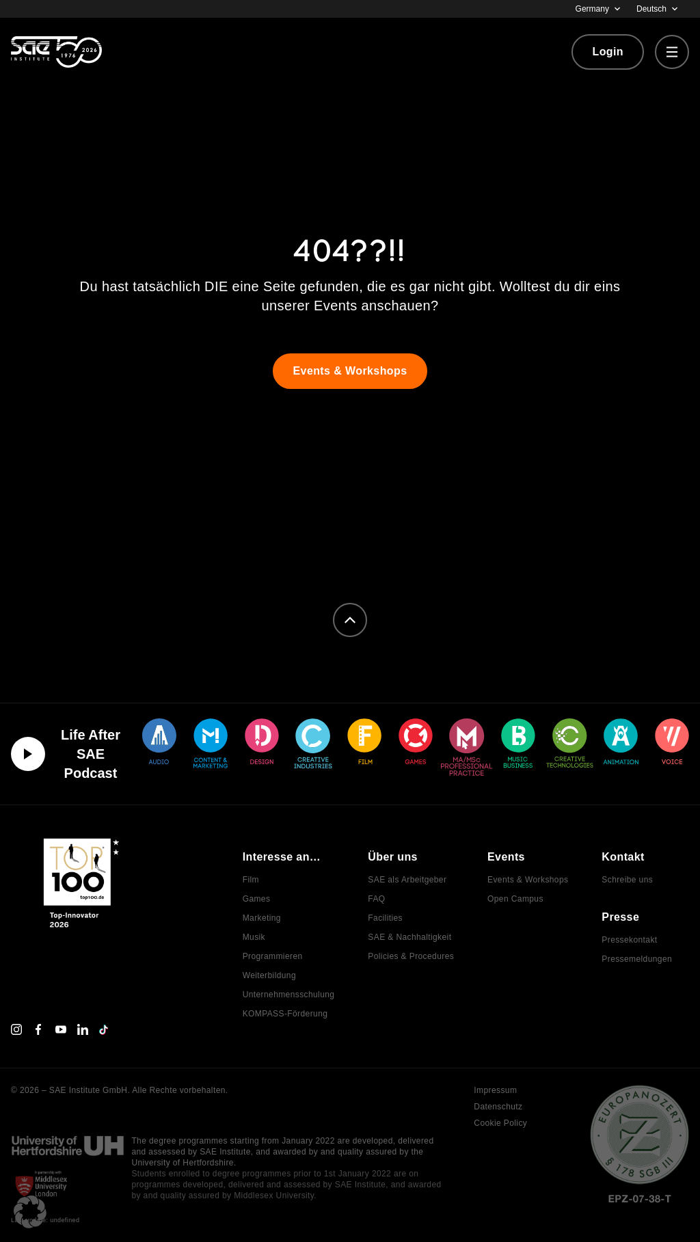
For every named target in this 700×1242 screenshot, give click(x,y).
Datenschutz (498, 1106)
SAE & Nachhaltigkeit (409, 937)
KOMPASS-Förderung (285, 1013)
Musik (254, 937)
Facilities (385, 918)
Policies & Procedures (411, 956)
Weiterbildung (269, 975)
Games (257, 899)
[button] (30, 1212)
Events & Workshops (527, 880)
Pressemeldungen (637, 959)
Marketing (262, 918)
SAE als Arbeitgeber (407, 880)
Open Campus (515, 899)
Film (251, 880)
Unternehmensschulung (289, 994)
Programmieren (273, 956)
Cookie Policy (500, 1123)
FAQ (376, 899)
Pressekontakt (629, 940)
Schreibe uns (627, 880)
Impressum (495, 1090)
